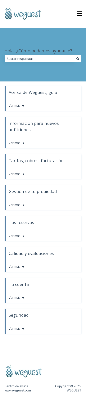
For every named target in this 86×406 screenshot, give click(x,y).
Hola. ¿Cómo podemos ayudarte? (38, 51)
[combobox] (39, 58)
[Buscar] (77, 58)
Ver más (14, 105)
